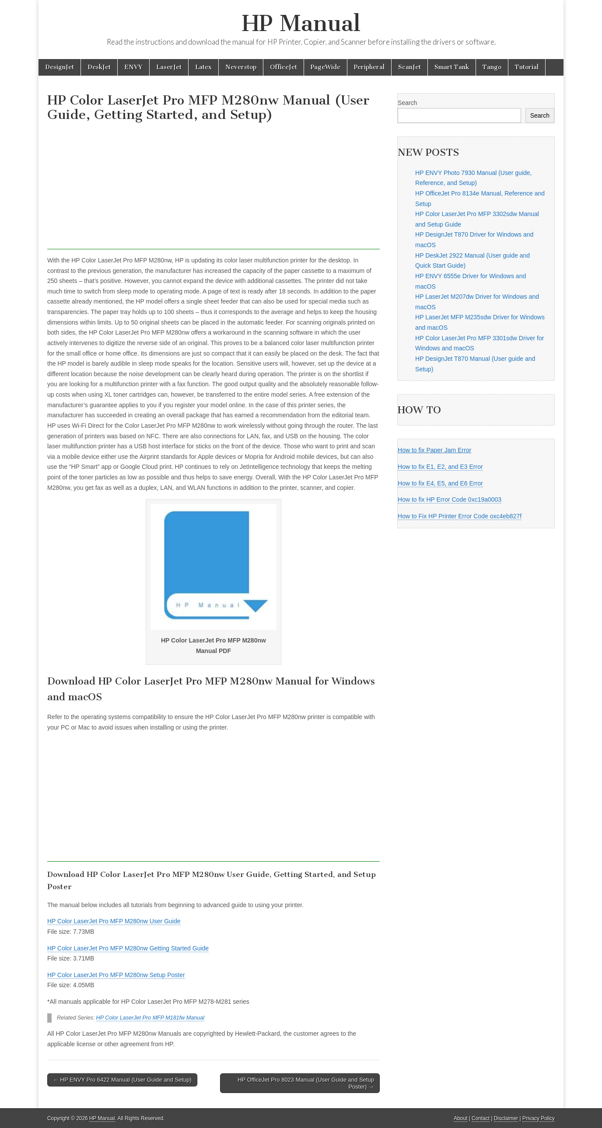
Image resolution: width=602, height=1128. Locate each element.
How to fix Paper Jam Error (434, 450)
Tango (492, 67)
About (460, 1118)
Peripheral (369, 67)
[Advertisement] (213, 188)
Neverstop (240, 67)
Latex (203, 67)
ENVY (133, 67)
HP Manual (301, 23)
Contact (481, 1118)
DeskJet (99, 67)
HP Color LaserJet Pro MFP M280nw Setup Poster (116, 974)
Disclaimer (506, 1118)
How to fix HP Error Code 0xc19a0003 (449, 499)
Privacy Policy (538, 1118)
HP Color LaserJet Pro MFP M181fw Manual (150, 1018)
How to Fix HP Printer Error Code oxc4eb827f (460, 516)
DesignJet (59, 67)
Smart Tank (451, 67)
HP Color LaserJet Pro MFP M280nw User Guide (114, 921)
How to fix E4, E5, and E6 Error (440, 483)
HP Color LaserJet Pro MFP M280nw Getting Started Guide (128, 948)
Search (407, 102)
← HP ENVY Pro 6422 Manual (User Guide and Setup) (122, 1079)
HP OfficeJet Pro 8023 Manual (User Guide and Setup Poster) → (306, 1083)
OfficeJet (283, 67)
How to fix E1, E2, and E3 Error (440, 466)
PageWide (325, 67)
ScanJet (409, 67)
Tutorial (527, 67)
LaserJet (169, 67)
